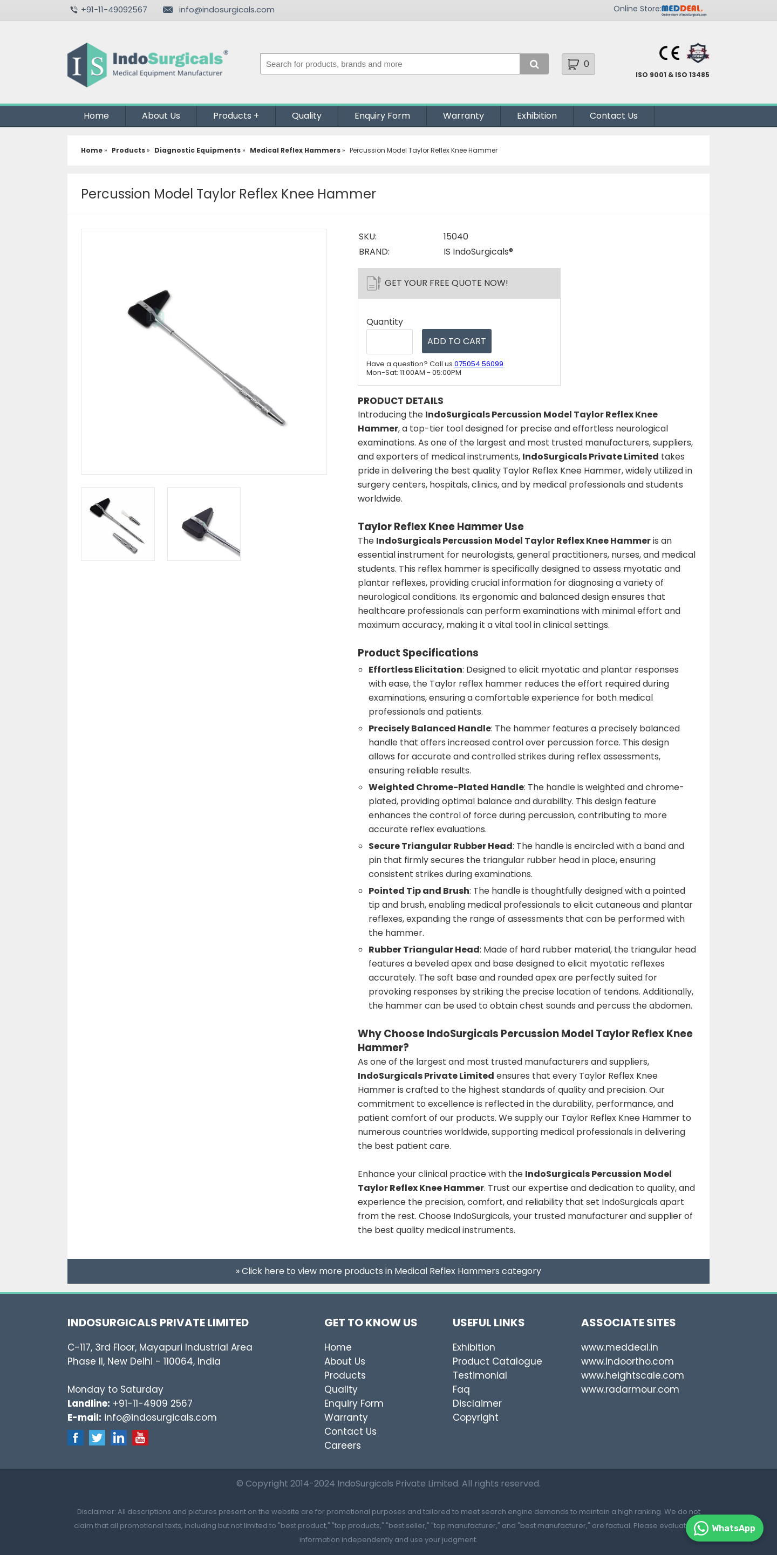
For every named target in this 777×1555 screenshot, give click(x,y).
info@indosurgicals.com (227, 9)
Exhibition (537, 115)
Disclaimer (477, 1403)
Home (96, 115)
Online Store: (638, 8)
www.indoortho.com (627, 1361)
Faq (461, 1389)
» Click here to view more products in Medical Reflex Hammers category (388, 1271)
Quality (307, 115)
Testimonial (480, 1375)
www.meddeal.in (619, 1347)
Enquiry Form (382, 115)
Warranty (463, 115)
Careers (342, 1445)
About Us (161, 115)
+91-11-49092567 (114, 9)
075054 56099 (478, 364)
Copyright (476, 1417)
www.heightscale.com (632, 1375)
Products (232, 115)
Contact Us (614, 115)
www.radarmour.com (630, 1389)
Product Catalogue (497, 1361)
